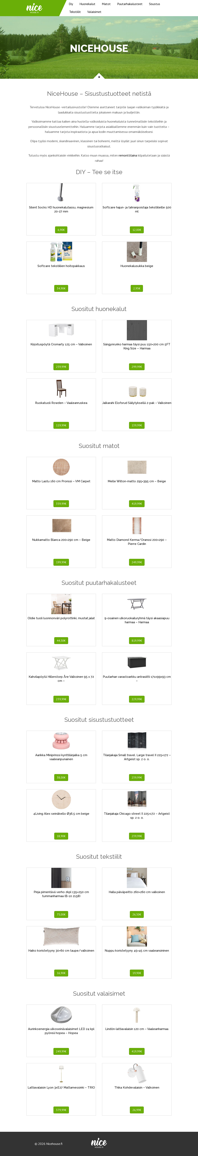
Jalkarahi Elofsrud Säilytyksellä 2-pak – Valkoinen (136, 403)
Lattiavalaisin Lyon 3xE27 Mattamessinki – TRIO (61, 1087)
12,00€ (136, 230)
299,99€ (137, 367)
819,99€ (137, 640)
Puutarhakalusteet (130, 4)
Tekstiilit (75, 12)
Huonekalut (87, 4)
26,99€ (136, 1110)
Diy (71, 4)
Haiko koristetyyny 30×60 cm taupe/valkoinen (61, 950)
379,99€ (61, 1110)
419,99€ (137, 503)
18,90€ (61, 836)
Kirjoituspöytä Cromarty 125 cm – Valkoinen (61, 344)
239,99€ (61, 699)
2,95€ (136, 288)
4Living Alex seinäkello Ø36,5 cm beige (61, 814)
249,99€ (137, 562)
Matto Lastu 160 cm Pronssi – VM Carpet (61, 481)
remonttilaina (128, 155)
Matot (106, 4)
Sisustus (154, 4)
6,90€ (61, 230)
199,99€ (61, 562)
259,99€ (61, 367)
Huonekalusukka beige (136, 266)
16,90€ (61, 973)
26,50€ (136, 914)
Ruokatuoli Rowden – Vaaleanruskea (61, 403)
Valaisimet (94, 12)
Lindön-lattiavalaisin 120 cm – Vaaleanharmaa (136, 1029)
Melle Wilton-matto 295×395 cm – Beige (137, 481)
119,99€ (61, 425)
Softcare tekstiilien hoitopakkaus (61, 266)
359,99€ (61, 503)
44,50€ (61, 640)
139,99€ (137, 425)
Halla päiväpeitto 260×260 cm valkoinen (137, 892)
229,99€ (137, 699)
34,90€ (61, 288)
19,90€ (136, 973)
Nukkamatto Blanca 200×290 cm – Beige (61, 540)
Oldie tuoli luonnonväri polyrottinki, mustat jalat (61, 618)
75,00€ (61, 914)
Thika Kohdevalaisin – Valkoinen (136, 1087)
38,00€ (61, 777)
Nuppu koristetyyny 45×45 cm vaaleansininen (137, 950)
